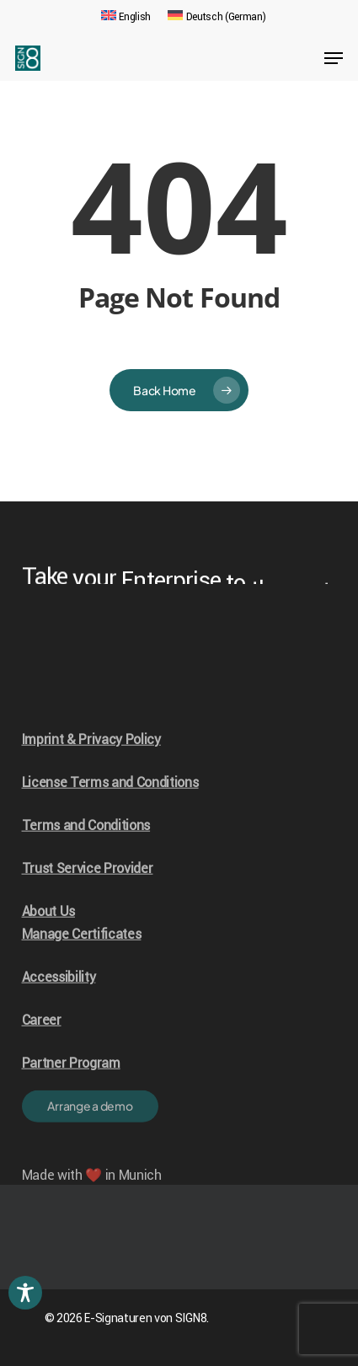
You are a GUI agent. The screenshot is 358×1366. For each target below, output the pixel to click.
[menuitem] (126, 17)
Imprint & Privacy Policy (91, 761)
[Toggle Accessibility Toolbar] (25, 1292)
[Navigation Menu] (333, 58)
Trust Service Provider (87, 890)
